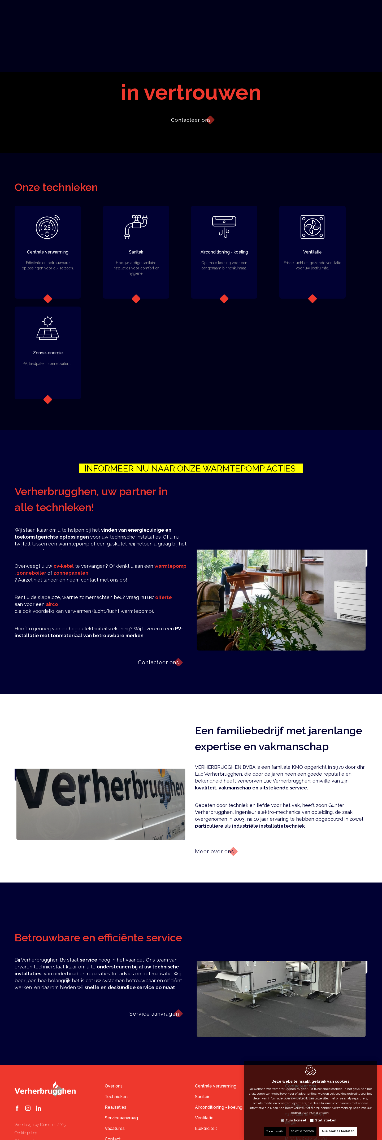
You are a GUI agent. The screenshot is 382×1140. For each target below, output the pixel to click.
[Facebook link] (17, 1109)
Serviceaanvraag (121, 1117)
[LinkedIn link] (38, 1109)
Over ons (114, 1086)
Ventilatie (204, 1117)
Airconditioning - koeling (218, 1107)
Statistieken (325, 1115)
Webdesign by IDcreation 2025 (40, 1124)
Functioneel (296, 1115)
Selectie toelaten (301, 1126)
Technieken (116, 1096)
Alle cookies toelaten (339, 1126)
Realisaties (115, 1107)
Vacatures (115, 1128)
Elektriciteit (206, 1128)
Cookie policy (26, 1133)
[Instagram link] (28, 1109)
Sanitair (202, 1096)
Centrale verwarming (215, 1086)
